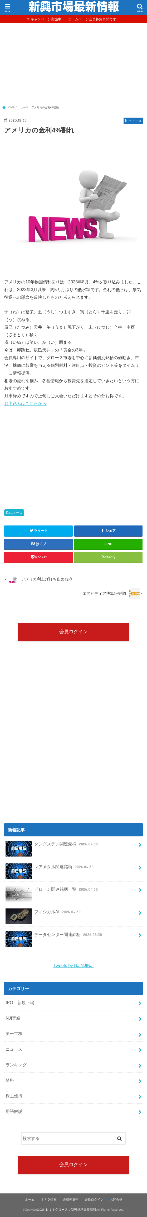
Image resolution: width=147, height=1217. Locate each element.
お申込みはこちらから (25, 403)
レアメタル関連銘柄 (50, 868)
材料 (10, 1080)
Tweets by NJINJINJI (73, 965)
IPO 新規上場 (20, 1002)
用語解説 (14, 1111)
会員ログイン (73, 631)
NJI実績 (13, 1018)
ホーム (30, 1200)
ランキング (16, 1065)
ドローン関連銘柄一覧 (52, 891)
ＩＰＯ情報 (49, 1200)
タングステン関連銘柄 (52, 846)
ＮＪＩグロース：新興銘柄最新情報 (71, 1210)
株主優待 (14, 1096)
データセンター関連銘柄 (54, 936)
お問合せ (116, 1200)
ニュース (16, 513)
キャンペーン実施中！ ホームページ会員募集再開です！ (75, 19)
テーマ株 (14, 1033)
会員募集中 (71, 1200)
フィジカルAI (44, 914)
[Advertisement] (73, 66)
